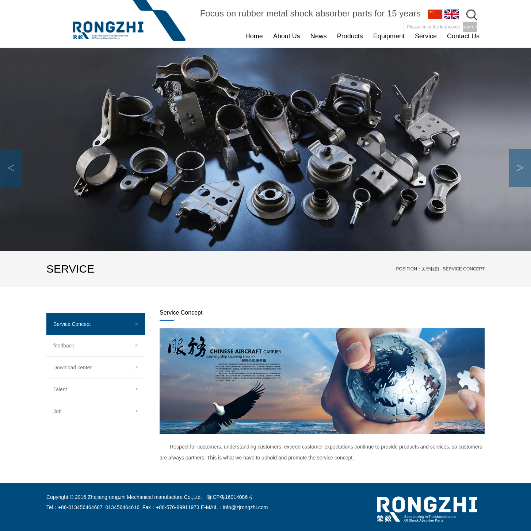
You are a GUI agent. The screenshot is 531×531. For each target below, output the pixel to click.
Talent (60, 389)
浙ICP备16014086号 (229, 497)
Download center (72, 367)
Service (426, 36)
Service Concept (72, 324)
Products (350, 36)
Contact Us (463, 36)
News (318, 36)
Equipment (389, 36)
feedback (63, 346)
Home (254, 36)
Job (57, 411)
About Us (286, 36)
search (470, 27)
